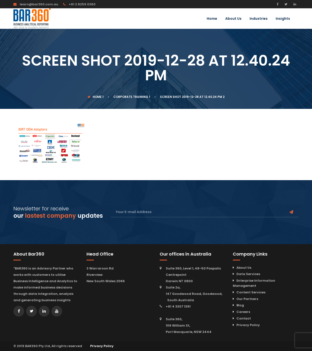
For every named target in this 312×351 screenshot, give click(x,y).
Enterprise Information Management (254, 283)
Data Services (248, 274)
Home (212, 19)
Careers (243, 312)
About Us (233, 19)
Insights (283, 19)
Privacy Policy (248, 325)
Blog (240, 305)
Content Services (250, 292)
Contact (243, 318)
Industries (259, 19)
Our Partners (247, 299)
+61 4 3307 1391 (178, 306)
